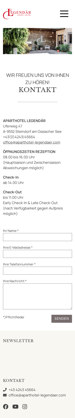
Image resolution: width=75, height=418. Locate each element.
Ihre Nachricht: (15, 281)
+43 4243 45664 (22, 389)
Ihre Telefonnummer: (19, 264)
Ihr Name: (11, 230)
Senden (61, 318)
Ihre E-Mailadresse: (18, 247)
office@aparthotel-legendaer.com (31, 142)
